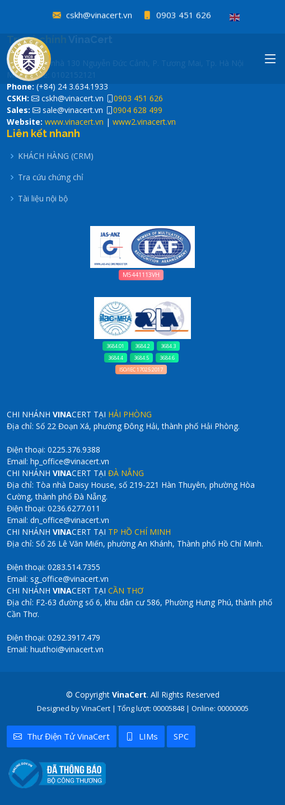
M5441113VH (141, 275)
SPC (181, 736)
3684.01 (115, 346)
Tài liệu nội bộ (43, 199)
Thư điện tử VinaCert (61, 736)
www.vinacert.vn (74, 121)
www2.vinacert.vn (144, 121)
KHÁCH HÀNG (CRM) (56, 156)
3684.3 (168, 346)
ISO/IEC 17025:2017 (141, 369)
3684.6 (167, 357)
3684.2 (142, 346)
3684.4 (115, 357)
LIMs (141, 736)
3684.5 (141, 357)
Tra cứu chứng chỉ (50, 177)
